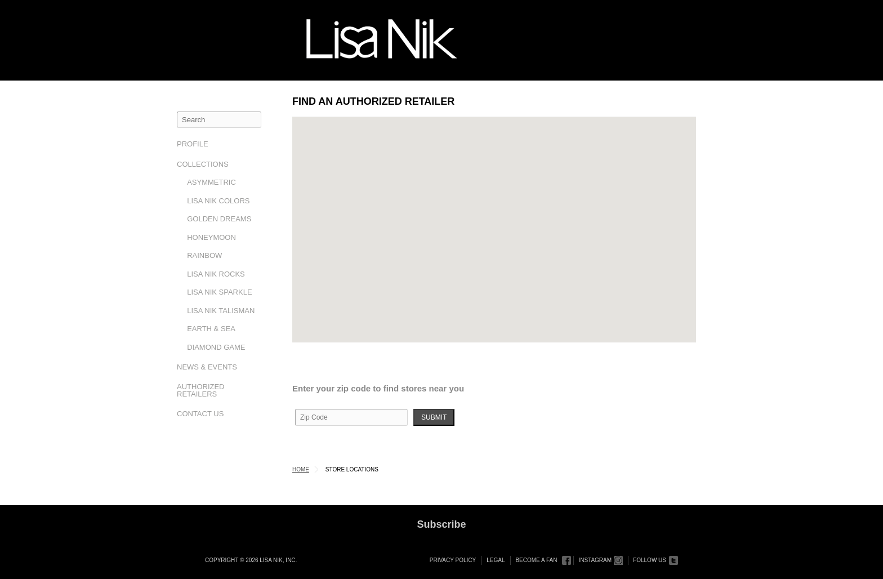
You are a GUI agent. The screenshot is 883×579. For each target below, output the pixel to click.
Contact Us (200, 413)
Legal (496, 560)
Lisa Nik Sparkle (219, 292)
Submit (434, 417)
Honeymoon (211, 237)
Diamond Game (216, 347)
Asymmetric (211, 182)
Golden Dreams (219, 218)
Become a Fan (536, 560)
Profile (192, 144)
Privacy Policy (453, 560)
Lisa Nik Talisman (221, 310)
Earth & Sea (211, 328)
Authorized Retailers (201, 390)
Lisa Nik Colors (218, 200)
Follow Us (649, 560)
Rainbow (204, 255)
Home (300, 469)
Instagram (595, 560)
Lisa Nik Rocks (216, 274)
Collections (203, 164)
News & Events (207, 367)
